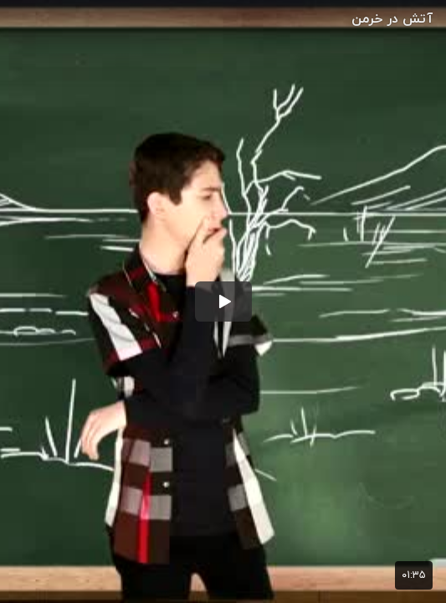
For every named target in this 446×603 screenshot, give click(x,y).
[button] (223, 301)
